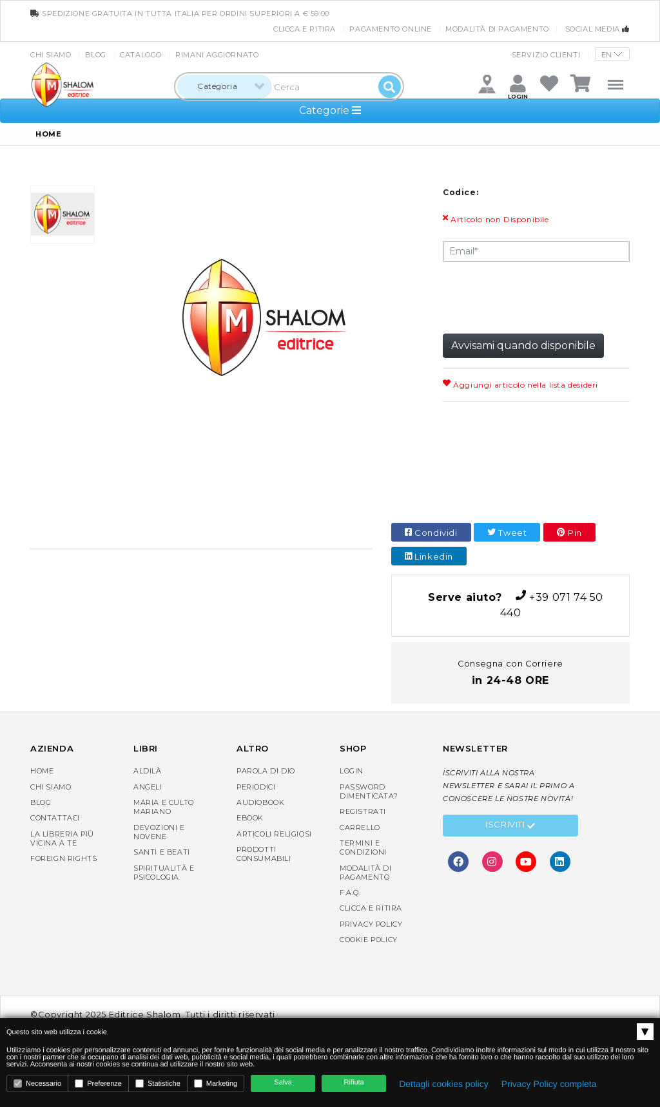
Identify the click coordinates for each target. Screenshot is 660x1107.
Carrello (360, 827)
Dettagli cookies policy (444, 1084)
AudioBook (260, 802)
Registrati (363, 811)
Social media (597, 28)
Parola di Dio (266, 770)
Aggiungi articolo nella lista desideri (520, 385)
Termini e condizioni (363, 847)
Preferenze (98, 1083)
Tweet (507, 532)
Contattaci (55, 817)
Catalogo (141, 54)
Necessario (37, 1083)
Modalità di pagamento (497, 28)
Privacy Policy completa (549, 1084)
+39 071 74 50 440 (510, 604)
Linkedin (429, 556)
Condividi (431, 532)
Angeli (147, 786)
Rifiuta (354, 1082)
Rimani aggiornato (216, 54)
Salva (283, 1082)
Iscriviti (510, 826)
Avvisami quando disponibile (523, 345)
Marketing (215, 1083)
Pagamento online (390, 28)
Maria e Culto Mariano (163, 807)
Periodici (256, 786)
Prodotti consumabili (264, 854)
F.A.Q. (350, 892)
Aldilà (147, 770)
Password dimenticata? (369, 791)
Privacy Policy (371, 924)
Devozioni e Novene (159, 832)
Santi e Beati (161, 851)
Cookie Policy (369, 939)
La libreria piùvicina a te (62, 838)
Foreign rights (63, 858)
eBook (250, 817)
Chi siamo (50, 54)
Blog (95, 54)
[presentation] (541, 297)
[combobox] (224, 87)
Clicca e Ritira (304, 28)
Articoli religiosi (274, 833)
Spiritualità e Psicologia (163, 873)
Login (352, 770)
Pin (569, 532)
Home (41, 770)
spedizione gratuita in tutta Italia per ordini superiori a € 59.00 (179, 13)
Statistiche (157, 1083)
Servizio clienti (546, 54)
